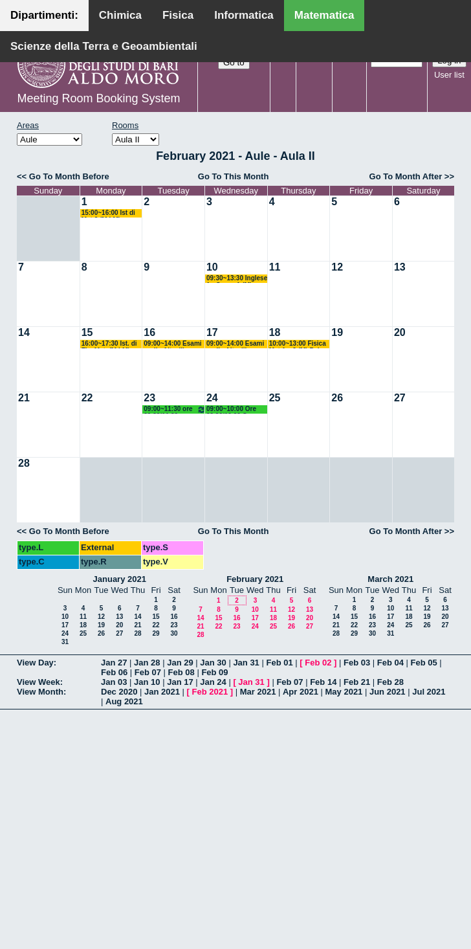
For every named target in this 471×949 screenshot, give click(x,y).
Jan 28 (147, 662)
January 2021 (119, 579)
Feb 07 (148, 672)
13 (400, 267)
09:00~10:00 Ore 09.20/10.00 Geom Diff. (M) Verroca (233, 409)
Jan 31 (246, 662)
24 (212, 397)
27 (400, 397)
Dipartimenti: (44, 15)
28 (24, 463)
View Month (40, 692)
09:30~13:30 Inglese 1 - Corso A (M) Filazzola (236, 278)
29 (155, 633)
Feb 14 (323, 682)
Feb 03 (357, 662)
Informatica (244, 15)
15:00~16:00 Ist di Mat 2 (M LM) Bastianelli (108, 213)
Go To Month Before (69, 176)
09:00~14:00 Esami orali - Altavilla (172, 344)
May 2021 (344, 692)
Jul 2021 (428, 692)
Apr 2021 (300, 692)
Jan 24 (213, 682)
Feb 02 (318, 662)
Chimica (120, 15)
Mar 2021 (258, 692)
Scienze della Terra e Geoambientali (103, 46)
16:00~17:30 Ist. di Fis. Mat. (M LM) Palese (109, 344)
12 (337, 267)
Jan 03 (114, 682)
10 (212, 267)
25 (275, 397)
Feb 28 (390, 682)
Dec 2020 (119, 692)
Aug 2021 (124, 701)
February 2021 (254, 579)
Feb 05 (424, 662)
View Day (35, 662)
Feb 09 (214, 672)
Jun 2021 (387, 692)
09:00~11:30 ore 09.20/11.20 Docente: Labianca (175, 409)
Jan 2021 (162, 692)
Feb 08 (181, 672)
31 (65, 641)
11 (275, 267)
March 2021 (390, 579)
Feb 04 (390, 662)
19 (337, 332)
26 (337, 397)
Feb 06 (114, 672)
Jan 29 (180, 662)
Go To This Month (233, 176)
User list (449, 75)
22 (87, 397)
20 (400, 332)
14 (24, 332)
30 (173, 633)
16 (149, 332)
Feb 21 (357, 682)
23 (149, 397)
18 (275, 332)
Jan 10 (147, 682)
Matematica (324, 15)
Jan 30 (213, 662)
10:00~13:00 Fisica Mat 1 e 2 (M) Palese (299, 344)
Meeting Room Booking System (98, 98)
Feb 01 (279, 662)
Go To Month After (406, 176)
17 (212, 332)
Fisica (177, 15)
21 (24, 397)
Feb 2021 (210, 692)
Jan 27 (114, 662)
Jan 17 (180, 682)
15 (87, 332)
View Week (38, 682)
